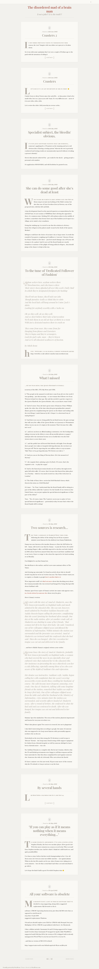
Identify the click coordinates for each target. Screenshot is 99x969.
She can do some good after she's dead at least (49, 190)
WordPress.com (35, 967)
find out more (47, 581)
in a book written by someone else (36, 593)
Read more (49, 57)
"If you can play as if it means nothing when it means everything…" (49, 831)
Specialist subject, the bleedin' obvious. (49, 134)
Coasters (49, 81)
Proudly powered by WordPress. (12, 967)
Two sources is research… (49, 527)
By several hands (49, 787)
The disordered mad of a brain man (49, 9)
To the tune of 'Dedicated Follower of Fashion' (49, 272)
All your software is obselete (49, 894)
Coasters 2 (49, 35)
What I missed (49, 378)
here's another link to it (53, 577)
